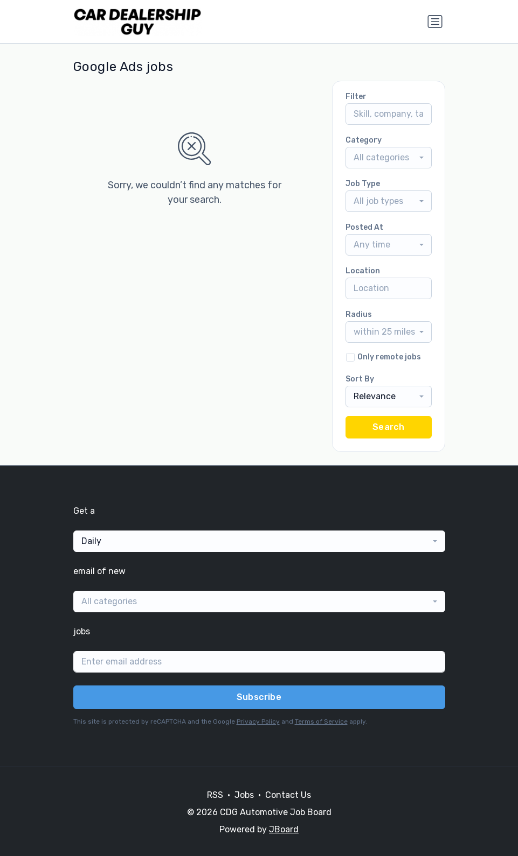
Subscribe (259, 697)
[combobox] (389, 157)
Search (388, 427)
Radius (359, 314)
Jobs (244, 795)
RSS (215, 795)
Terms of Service (321, 721)
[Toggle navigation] (435, 21)
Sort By (360, 379)
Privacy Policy (258, 721)
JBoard (284, 829)
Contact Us (288, 795)
